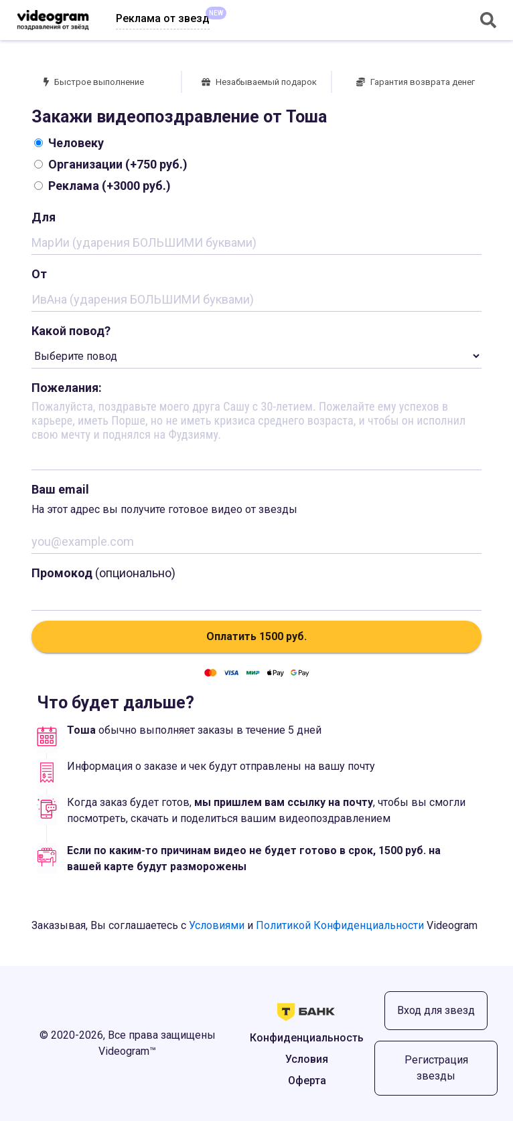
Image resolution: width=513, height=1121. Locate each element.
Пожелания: (66, 388)
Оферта (307, 1080)
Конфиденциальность (307, 1037)
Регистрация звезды (436, 1067)
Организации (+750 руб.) (111, 164)
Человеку (69, 143)
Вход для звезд (436, 1010)
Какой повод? (71, 331)
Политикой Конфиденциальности (340, 925)
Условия (306, 1059)
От (39, 274)
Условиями (216, 925)
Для (43, 217)
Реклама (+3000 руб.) (102, 186)
